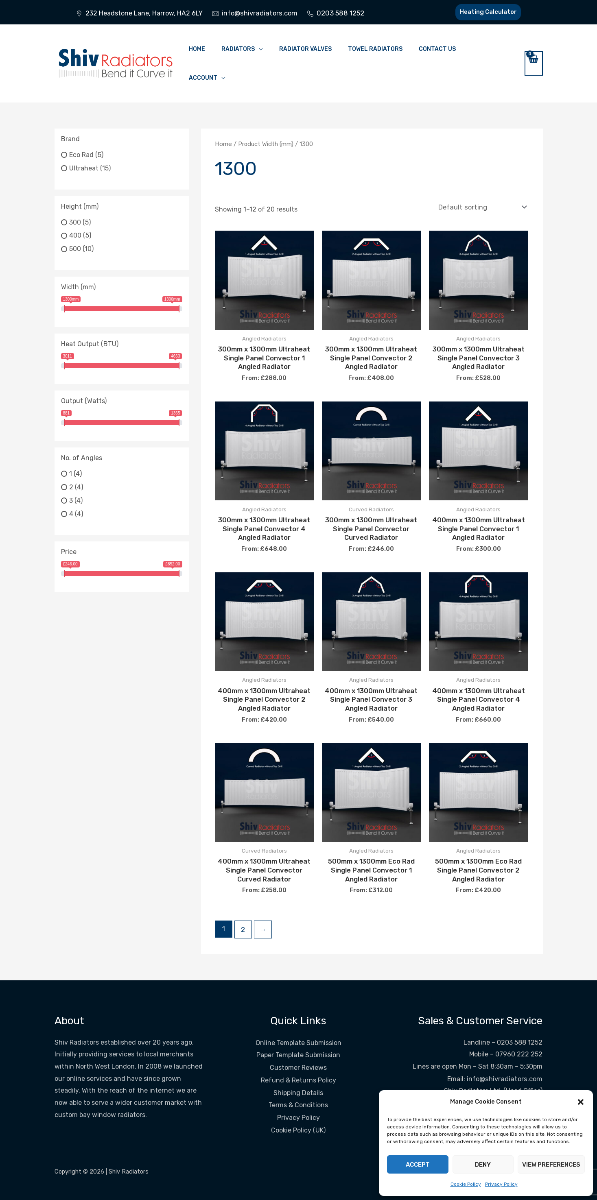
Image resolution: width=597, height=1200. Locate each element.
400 (75, 235)
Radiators (238, 49)
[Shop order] (481, 206)
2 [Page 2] (243, 923)
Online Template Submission (298, 1036)
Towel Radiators (375, 49)
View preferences (551, 1164)
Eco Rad (81, 155)
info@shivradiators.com (505, 1072)
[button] (581, 1102)
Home (197, 49)
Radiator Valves (305, 49)
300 (75, 222)
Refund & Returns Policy (298, 1072)
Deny (483, 1164)
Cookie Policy (465, 1184)
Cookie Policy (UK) (298, 1120)
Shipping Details (298, 1084)
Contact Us (437, 49)
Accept (418, 1164)
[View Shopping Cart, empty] (534, 63)
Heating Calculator (486, 11)
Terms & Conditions (298, 1096)
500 (75, 249)
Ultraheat (83, 168)
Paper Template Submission (298, 1048)
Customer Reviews (298, 1060)
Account (203, 77)
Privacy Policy (501, 1184)
